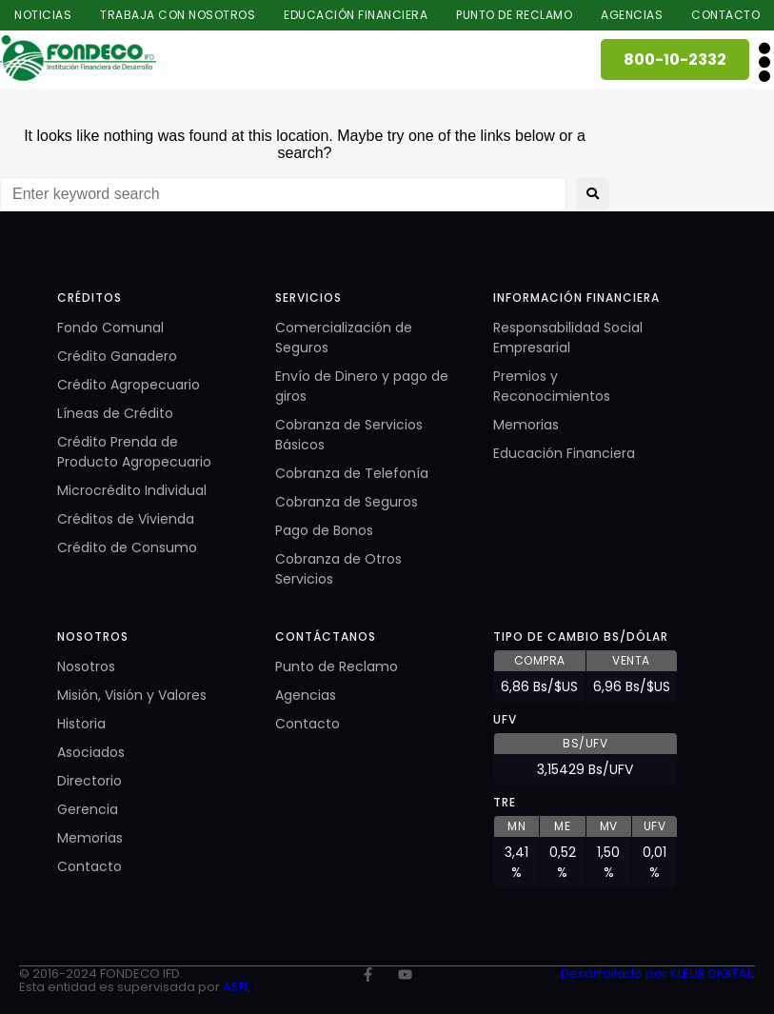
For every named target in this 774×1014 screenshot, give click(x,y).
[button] (764, 61)
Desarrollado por (615, 973)
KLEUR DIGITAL (711, 973)
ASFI (235, 987)
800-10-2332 (675, 59)
